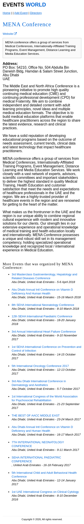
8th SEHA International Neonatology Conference (43, 305)
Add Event (21, 13)
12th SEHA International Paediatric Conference (42, 316)
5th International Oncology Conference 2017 (40, 366)
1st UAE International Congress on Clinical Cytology (45, 491)
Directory (36, 13)
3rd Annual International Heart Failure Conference (44, 331)
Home (7, 13)
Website (10, 33)
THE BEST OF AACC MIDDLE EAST (36, 415)
